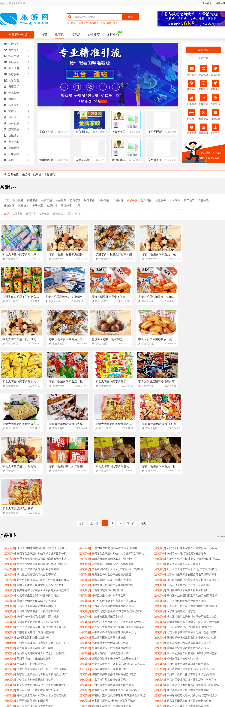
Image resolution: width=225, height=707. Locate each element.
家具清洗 (83, 23)
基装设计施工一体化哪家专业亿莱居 (38, 605)
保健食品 (58, 213)
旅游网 (26, 174)
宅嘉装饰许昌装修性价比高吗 (109, 595)
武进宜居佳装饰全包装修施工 (184, 479)
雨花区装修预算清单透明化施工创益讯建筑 (192, 547)
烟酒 (69, 213)
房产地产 (13, 115)
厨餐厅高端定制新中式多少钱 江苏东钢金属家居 (194, 610)
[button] (94, 101)
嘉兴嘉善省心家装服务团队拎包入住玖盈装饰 (43, 505)
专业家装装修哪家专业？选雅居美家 (113, 479)
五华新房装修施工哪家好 (181, 526)
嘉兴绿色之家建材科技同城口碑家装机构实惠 (118, 542)
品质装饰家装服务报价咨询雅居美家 (38, 526)
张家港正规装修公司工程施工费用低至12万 (42, 589)
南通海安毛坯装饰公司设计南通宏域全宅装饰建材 (44, 474)
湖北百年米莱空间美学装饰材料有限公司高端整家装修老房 (194, 495)
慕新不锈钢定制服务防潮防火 (34, 574)
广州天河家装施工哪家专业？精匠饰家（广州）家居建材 (44, 558)
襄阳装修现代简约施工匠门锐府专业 (113, 474)
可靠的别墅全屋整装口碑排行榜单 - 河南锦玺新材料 (44, 479)
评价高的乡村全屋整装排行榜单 (35, 595)
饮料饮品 (44, 213)
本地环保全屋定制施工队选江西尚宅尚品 (115, 605)
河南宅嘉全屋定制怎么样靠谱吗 (35, 631)
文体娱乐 (13, 109)
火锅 (102, 23)
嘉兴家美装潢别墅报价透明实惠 (35, 621)
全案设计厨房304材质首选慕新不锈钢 (113, 616)
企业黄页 (94, 34)
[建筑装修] (160, 463)
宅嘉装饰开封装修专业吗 (31, 579)
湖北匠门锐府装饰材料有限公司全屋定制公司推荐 (194, 532)
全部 (6, 200)
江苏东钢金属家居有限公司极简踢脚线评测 (192, 489)
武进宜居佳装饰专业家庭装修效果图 (188, 621)
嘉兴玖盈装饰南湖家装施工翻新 (35, 563)
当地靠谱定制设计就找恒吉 (107, 505)
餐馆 (77, 213)
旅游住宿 (13, 79)
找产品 (75, 34)
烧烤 (109, 23)
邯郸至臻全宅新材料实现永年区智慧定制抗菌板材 (44, 610)
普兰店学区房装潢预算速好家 (109, 553)
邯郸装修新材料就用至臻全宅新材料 (113, 500)
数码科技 (13, 97)
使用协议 (97, 662)
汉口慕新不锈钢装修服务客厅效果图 (38, 537)
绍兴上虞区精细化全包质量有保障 (186, 516)
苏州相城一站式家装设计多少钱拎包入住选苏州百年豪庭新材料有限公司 (194, 553)
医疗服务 (13, 73)
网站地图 (143, 662)
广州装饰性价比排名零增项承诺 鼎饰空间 (191, 589)
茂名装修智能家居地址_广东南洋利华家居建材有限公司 (119, 484)
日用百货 (13, 85)
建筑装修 (13, 127)
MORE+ (221, 452)
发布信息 (207, 3)
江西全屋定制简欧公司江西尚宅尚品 (113, 521)
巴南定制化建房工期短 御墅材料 (35, 547)
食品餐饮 (13, 91)
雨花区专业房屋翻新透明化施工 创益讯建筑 (192, 511)
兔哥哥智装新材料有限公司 (32, 616)
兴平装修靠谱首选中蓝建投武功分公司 (114, 547)
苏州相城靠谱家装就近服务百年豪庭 (188, 505)
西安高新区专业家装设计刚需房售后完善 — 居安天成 (194, 463)
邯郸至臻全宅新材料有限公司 (109, 511)
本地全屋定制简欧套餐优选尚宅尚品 (188, 563)
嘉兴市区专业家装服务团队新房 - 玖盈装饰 (191, 595)
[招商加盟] (10, 474)
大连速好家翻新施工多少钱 (107, 532)
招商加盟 (13, 55)
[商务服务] (85, 584)
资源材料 (13, 145)
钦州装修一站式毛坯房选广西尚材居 (38, 532)
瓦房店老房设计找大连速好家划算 (111, 563)
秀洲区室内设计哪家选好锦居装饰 (111, 568)
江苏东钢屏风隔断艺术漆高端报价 (36, 521)
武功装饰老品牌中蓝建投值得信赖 (111, 621)
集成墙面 (94, 23)
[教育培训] (10, 463)
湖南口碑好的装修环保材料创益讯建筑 (114, 589)
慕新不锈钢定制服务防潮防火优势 (36, 516)
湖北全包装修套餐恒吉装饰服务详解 (188, 605)
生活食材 (17, 213)
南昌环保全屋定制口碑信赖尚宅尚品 (38, 511)
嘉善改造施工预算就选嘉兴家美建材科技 (190, 558)
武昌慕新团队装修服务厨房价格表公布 (189, 616)
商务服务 (13, 49)
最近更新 (128, 662)
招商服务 (82, 662)
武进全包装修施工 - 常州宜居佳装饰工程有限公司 (44, 495)
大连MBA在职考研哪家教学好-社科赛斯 (115, 463)
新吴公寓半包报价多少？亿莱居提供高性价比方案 (44, 600)
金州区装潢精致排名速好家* (33, 553)
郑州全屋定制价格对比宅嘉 (182, 574)
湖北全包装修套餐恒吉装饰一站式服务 (114, 516)
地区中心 (113, 34)
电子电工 (13, 139)
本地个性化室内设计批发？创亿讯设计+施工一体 (194, 474)
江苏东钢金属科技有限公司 (182, 626)
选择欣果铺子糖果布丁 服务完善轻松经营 (191, 584)
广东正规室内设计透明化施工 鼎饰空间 (189, 542)
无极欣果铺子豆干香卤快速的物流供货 (189, 631)
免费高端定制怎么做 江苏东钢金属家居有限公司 (119, 526)
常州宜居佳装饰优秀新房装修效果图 (38, 484)
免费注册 (220, 3)
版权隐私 (112, 662)
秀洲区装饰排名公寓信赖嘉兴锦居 (111, 489)
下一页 (131, 439)
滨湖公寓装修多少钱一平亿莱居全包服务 (115, 574)
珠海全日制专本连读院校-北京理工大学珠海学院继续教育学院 (44, 463)
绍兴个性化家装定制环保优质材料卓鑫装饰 (42, 542)
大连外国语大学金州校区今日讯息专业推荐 (42, 584)
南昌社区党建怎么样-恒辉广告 (109, 584)
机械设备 (13, 133)
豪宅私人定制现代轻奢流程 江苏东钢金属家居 (118, 610)
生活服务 (13, 43)
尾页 (143, 439)
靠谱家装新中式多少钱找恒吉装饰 (111, 495)
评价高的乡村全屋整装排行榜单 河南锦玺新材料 (194, 568)
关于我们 (51, 662)
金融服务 (13, 61)
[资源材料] (10, 558)
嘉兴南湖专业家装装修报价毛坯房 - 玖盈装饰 (193, 600)
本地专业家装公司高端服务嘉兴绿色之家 (40, 500)
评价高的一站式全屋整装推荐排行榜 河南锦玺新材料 (194, 521)
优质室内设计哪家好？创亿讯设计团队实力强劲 (44, 568)
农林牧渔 (13, 121)
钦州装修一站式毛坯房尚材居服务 (186, 468)
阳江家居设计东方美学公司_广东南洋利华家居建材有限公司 (194, 484)
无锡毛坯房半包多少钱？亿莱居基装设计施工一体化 (119, 537)
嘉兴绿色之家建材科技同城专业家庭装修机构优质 (44, 468)
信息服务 (13, 103)
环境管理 (13, 151)
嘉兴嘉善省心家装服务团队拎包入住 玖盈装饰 (43, 626)
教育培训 (13, 67)
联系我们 (66, 662)
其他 (11, 157)
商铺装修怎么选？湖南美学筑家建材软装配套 (193, 537)
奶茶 (115, 23)
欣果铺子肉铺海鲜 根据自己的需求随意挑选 (117, 631)
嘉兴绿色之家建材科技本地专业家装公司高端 (118, 468)
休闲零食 (31, 213)
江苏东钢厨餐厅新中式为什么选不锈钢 (189, 500)
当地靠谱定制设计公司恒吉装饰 (110, 558)
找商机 (59, 34)
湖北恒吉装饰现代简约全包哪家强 (36, 489)
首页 (44, 34)
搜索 (130, 16)
